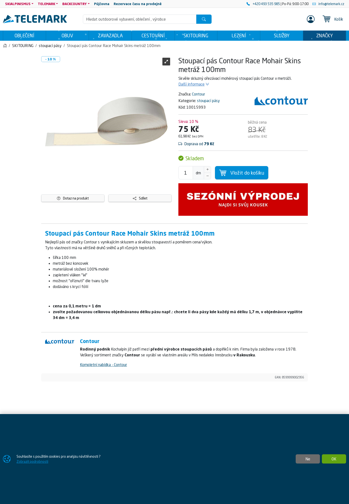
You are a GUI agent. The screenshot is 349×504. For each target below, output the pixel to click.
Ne (307, 458)
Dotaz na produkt (73, 198)
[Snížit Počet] (207, 176)
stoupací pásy (208, 100)
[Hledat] (204, 19)
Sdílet (140, 198)
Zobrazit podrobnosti (32, 461)
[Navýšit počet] (207, 169)
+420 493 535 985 (263, 4)
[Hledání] (139, 19)
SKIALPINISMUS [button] (18, 4)
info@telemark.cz (328, 4)
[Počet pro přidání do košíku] (185, 172)
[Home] (5, 45)
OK (334, 458)
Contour (198, 94)
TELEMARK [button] (46, 4)
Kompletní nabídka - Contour (103, 364)
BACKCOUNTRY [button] (74, 4)
